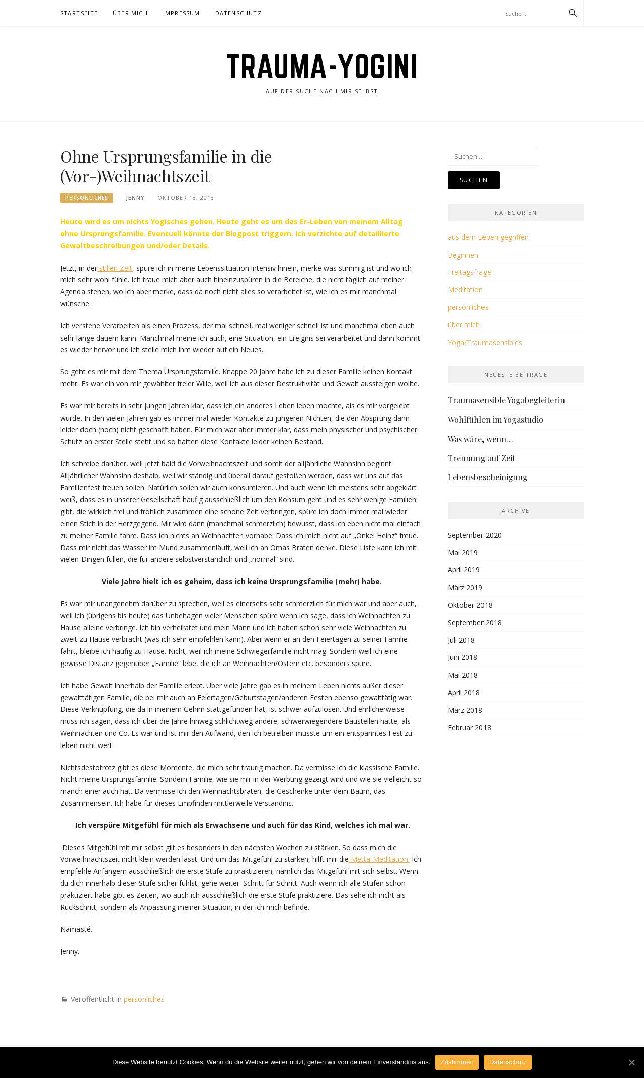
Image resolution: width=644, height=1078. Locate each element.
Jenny (135, 197)
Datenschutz (238, 13)
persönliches (86, 197)
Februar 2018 (469, 727)
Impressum (181, 13)
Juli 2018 (461, 640)
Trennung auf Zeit (481, 458)
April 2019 (464, 569)
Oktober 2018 (470, 605)
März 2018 (465, 710)
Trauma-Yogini (322, 66)
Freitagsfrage (469, 272)
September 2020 (475, 535)
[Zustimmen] (631, 1062)
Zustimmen (457, 1062)
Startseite (79, 13)
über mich (464, 324)
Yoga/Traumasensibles (485, 342)
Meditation (465, 289)
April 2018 (464, 692)
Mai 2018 (463, 675)
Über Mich (130, 13)
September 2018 (475, 622)
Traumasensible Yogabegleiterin (506, 400)
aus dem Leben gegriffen (488, 237)
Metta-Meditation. (379, 859)
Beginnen (463, 255)
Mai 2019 (463, 552)
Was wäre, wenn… (480, 439)
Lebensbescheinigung (488, 477)
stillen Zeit (114, 268)
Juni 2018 (462, 657)
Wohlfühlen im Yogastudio (495, 419)
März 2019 (465, 587)
